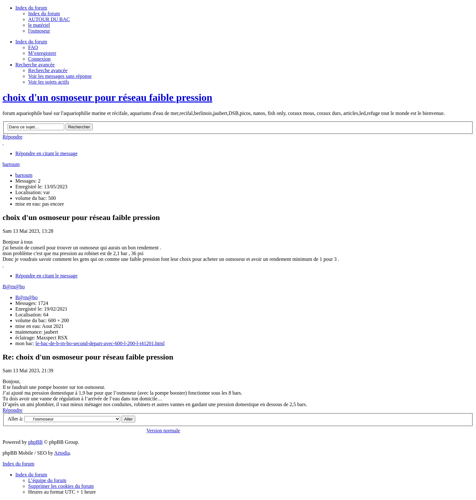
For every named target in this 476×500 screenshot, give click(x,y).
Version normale (163, 430)
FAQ (33, 47)
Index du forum (44, 13)
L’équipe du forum (47, 480)
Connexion (39, 59)
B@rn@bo (14, 286)
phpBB (35, 442)
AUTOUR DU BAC (49, 19)
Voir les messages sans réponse (60, 76)
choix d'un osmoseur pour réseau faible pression (107, 97)
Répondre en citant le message (46, 153)
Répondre (12, 137)
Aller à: (15, 418)
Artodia (62, 453)
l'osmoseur (39, 31)
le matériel (39, 25)
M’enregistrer (42, 53)
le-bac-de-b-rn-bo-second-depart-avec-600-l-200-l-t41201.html (100, 343)
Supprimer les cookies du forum (61, 486)
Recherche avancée (47, 70)
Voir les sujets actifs (48, 82)
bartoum (11, 164)
